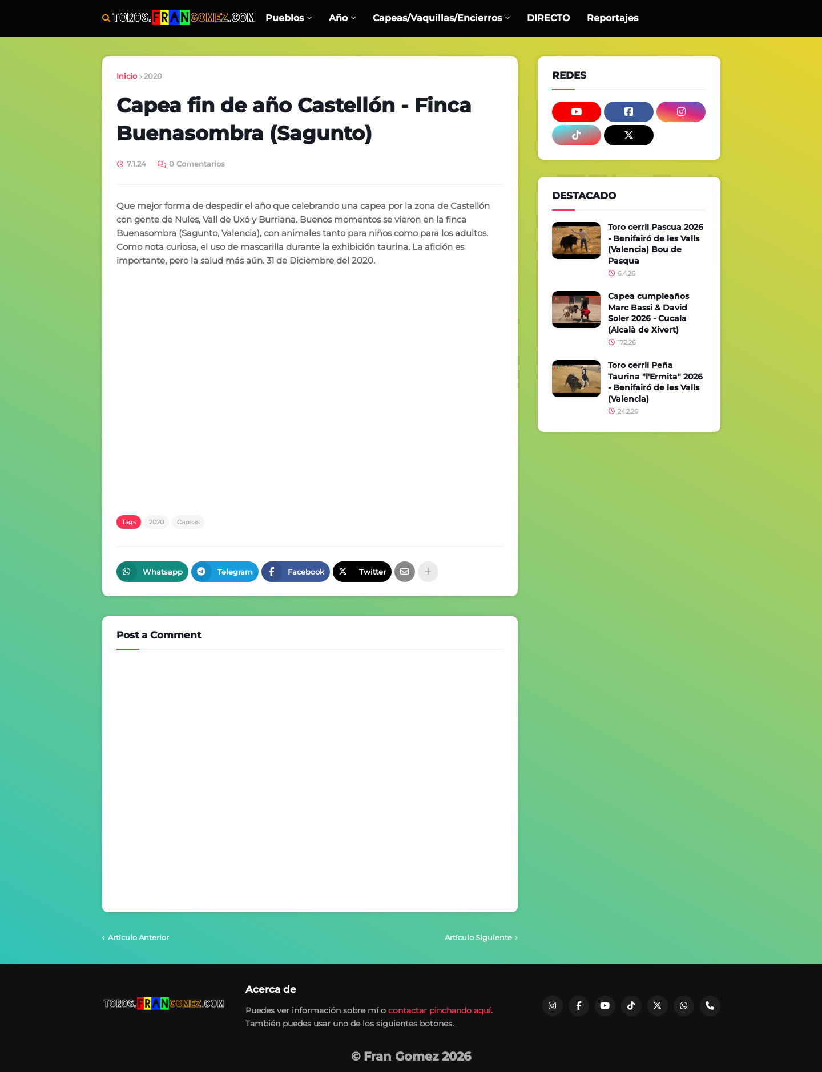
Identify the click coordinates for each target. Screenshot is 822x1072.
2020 (153, 75)
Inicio (126, 75)
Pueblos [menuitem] (284, 18)
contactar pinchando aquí (439, 1010)
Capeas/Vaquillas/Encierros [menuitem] (437, 18)
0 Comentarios (197, 163)
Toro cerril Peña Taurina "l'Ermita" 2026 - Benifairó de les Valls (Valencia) (655, 382)
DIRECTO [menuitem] (548, 18)
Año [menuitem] (338, 18)
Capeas (188, 522)
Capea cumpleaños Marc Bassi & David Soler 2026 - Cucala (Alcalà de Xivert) (648, 313)
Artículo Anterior (138, 937)
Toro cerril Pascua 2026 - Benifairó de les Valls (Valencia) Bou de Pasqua (655, 244)
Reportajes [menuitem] (612, 18)
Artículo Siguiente (478, 937)
